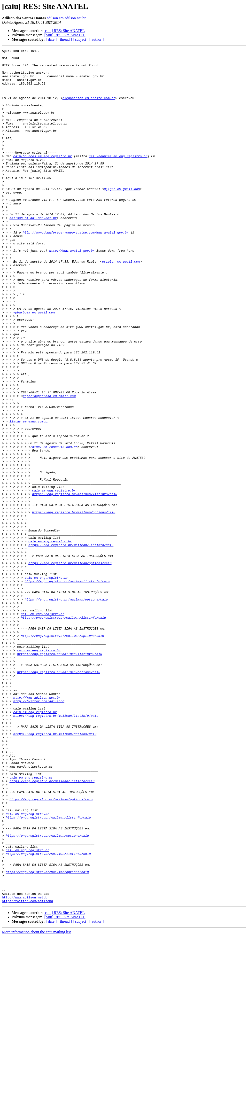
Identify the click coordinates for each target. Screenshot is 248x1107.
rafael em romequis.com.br (54, 526)
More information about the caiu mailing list (36, 1103)
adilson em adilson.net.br (66, 18)
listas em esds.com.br (29, 496)
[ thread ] (65, 39)
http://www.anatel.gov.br (71, 291)
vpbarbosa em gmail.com (34, 365)
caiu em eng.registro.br (54, 579)
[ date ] (51, 39)
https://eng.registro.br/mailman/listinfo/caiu (74, 583)
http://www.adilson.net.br (37, 827)
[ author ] (96, 39)
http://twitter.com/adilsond (38, 832)
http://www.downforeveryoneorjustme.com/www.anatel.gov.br (76, 269)
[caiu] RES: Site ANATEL (64, 31)
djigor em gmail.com (122, 217)
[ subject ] (80, 39)
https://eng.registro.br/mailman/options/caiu (73, 605)
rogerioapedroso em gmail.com (49, 465)
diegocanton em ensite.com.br (88, 108)
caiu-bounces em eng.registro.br (42, 178)
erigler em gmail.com (121, 304)
